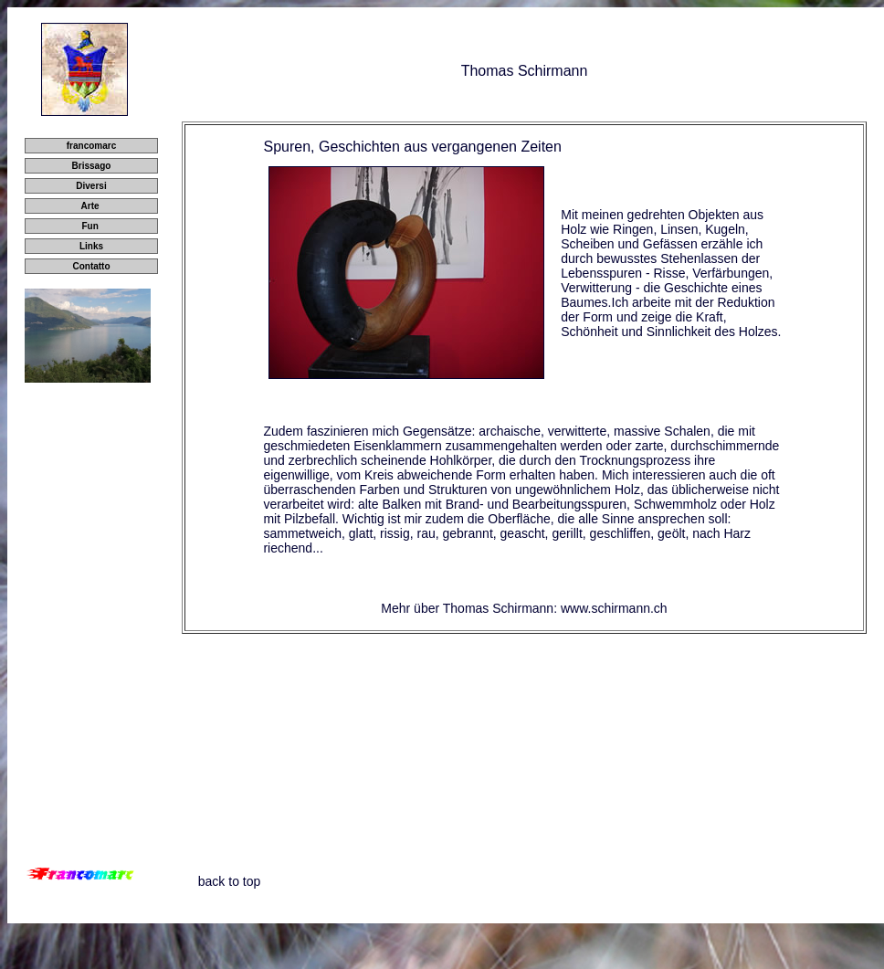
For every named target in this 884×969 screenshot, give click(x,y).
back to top (229, 881)
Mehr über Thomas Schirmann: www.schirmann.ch (524, 608)
